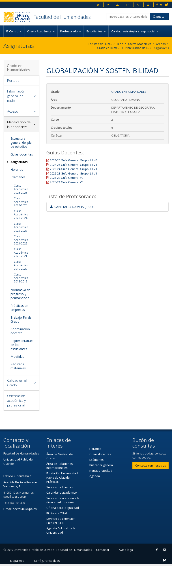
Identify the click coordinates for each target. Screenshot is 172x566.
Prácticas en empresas (19, 307)
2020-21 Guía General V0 (66, 182)
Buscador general (101, 465)
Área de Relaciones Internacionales (59, 466)
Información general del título (16, 96)
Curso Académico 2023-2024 (21, 214)
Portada (13, 80)
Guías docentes (22, 154)
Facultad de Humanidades (62, 16)
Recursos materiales (18, 366)
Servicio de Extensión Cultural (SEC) (60, 521)
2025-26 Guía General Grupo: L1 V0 (73, 160)
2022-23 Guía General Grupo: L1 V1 (73, 173)
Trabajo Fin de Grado (21, 319)
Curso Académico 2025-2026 (21, 189)
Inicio (120, 44)
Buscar (159, 17)
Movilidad (17, 356)
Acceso (12, 111)
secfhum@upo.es (25, 509)
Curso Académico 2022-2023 (21, 227)
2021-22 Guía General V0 (66, 178)
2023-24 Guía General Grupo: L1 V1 (73, 169)
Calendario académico (61, 492)
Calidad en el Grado (17, 382)
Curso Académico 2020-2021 (21, 252)
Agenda (94, 476)
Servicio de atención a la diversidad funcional (63, 500)
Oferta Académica (139, 44)
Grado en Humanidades (109, 48)
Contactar (102, 550)
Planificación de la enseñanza (137, 48)
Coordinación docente (20, 331)
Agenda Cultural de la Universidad (60, 530)
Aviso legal (126, 550)
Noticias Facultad (100, 471)
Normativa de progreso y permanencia (20, 294)
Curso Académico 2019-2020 (21, 265)
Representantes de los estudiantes (22, 345)
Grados (161, 44)
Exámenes (18, 177)
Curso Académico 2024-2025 (21, 201)
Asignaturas (161, 48)
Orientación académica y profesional (16, 400)
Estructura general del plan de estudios (22, 142)
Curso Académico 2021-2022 (21, 239)
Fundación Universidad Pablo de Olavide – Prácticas (62, 477)
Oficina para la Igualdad (62, 508)
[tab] (21, 81)
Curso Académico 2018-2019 (21, 278)
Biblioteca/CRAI (56, 513)
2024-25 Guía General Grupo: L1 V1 (73, 165)
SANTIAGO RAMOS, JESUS (72, 206)
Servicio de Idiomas (59, 487)
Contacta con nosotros (150, 465)
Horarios (17, 169)
